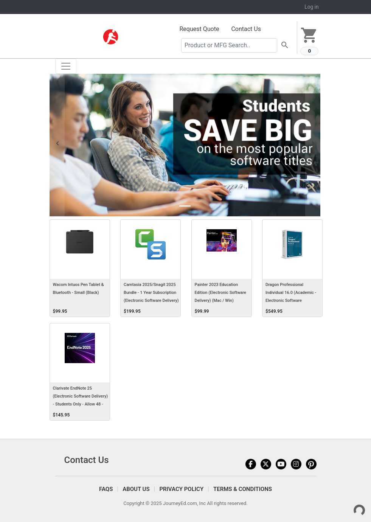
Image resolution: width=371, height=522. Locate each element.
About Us (136, 489)
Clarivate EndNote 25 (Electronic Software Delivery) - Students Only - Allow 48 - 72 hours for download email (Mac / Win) (80, 404)
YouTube (281, 464)
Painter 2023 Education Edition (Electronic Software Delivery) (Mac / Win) (220, 292)
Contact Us (246, 29)
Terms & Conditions (242, 489)
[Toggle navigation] (65, 66)
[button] (57, 145)
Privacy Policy (181, 489)
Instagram (296, 464)
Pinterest (311, 464)
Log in (311, 7)
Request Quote (199, 29)
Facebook (250, 464)
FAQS (106, 489)
